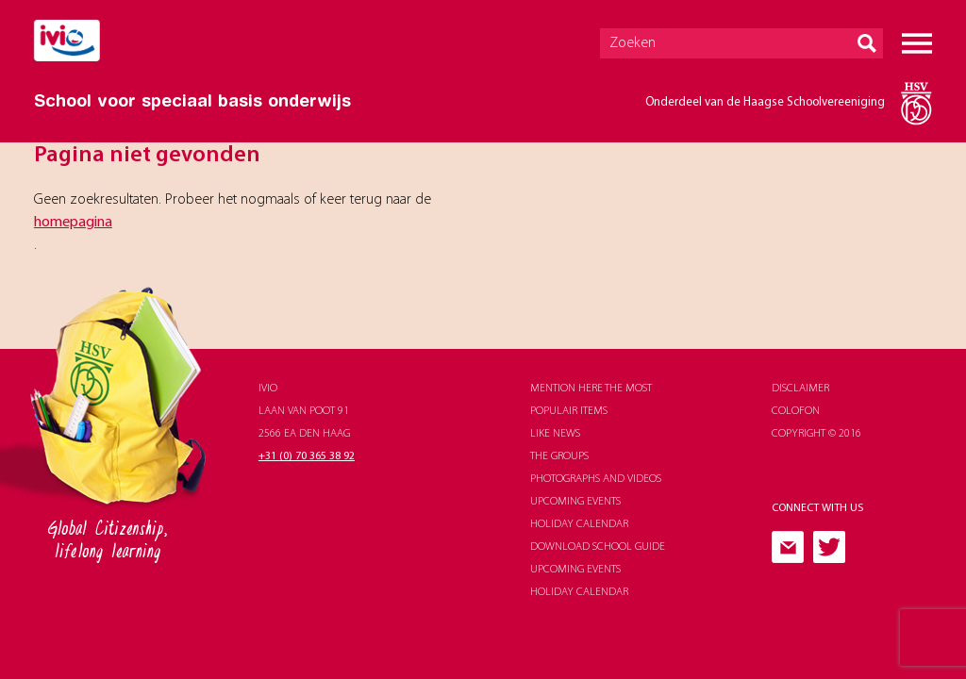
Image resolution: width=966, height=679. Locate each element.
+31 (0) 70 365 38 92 (306, 456)
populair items (569, 411)
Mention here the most (591, 388)
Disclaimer (800, 388)
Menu (917, 43)
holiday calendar (579, 524)
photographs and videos (595, 479)
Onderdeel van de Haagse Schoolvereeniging (765, 102)
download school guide (597, 547)
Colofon (796, 411)
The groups (559, 456)
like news (555, 433)
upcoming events (575, 501)
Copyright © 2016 (816, 433)
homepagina (73, 222)
